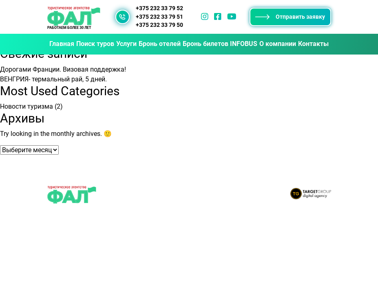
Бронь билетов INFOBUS (220, 44)
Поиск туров (95, 44)
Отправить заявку (290, 16)
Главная (61, 44)
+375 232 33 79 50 (159, 25)
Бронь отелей (160, 44)
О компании (277, 44)
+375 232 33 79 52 (159, 8)
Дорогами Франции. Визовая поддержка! (63, 69)
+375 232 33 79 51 (159, 17)
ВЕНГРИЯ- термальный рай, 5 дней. (53, 79)
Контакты (313, 44)
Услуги (126, 44)
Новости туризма (26, 106)
